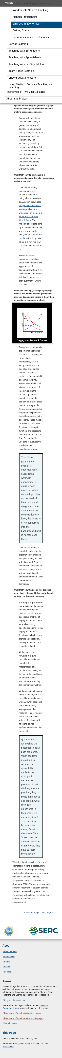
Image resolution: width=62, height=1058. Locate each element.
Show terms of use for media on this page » (23, 1018)
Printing (6, 961)
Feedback (7, 972)
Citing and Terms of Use (14, 1000)
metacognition (29, 817)
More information (10, 1023)
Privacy (6, 966)
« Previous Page (31, 912)
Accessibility (9, 956)
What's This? (8, 1046)
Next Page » (47, 912)
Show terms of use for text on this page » (22, 1013)
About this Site (10, 951)
